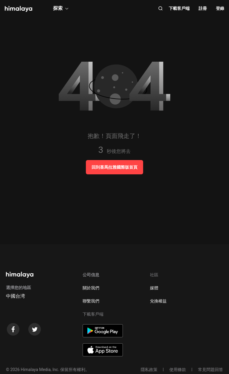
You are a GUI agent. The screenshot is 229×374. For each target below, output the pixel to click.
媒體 (154, 287)
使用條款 (177, 369)
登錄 (220, 8)
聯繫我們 (91, 301)
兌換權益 (158, 301)
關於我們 (91, 287)
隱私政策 (149, 369)
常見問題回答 (210, 369)
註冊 (203, 8)
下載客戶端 (179, 8)
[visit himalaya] (18, 9)
